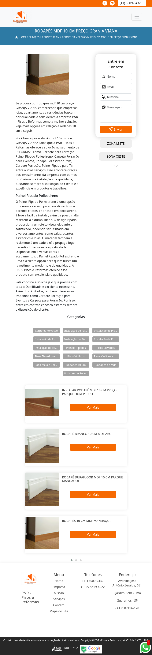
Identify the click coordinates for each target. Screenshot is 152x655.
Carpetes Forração (46, 330)
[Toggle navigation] (137, 17)
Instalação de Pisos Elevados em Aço (47, 339)
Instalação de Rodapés (47, 348)
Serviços (59, 599)
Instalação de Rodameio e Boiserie (106, 339)
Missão (59, 593)
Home (58, 581)
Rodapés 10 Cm (76, 365)
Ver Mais (93, 407)
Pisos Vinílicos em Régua (106, 356)
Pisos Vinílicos (76, 356)
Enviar (118, 129)
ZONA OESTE (116, 156)
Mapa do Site (59, 611)
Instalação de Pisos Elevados (106, 330)
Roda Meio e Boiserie (47, 365)
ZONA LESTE (116, 143)
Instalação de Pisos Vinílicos (76, 339)
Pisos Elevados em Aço (47, 356)
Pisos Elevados (106, 348)
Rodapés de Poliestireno (76, 373)
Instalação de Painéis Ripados (76, 330)
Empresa (59, 587)
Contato (59, 605)
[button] (71, 560)
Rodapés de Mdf (105, 365)
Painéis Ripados (76, 348)
